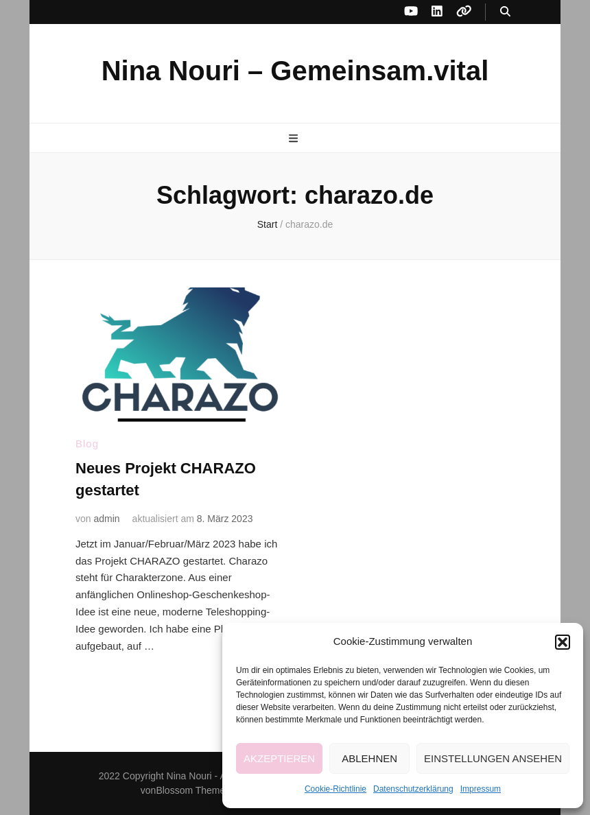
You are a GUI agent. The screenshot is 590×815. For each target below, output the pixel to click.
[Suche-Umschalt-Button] (505, 12)
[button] (562, 642)
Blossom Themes (193, 790)
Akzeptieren (279, 758)
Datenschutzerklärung (413, 789)
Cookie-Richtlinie (335, 789)
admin (106, 518)
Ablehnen (369, 758)
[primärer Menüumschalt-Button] (295, 138)
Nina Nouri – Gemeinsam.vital (295, 71)
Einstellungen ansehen (493, 758)
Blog (87, 443)
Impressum (480, 789)
